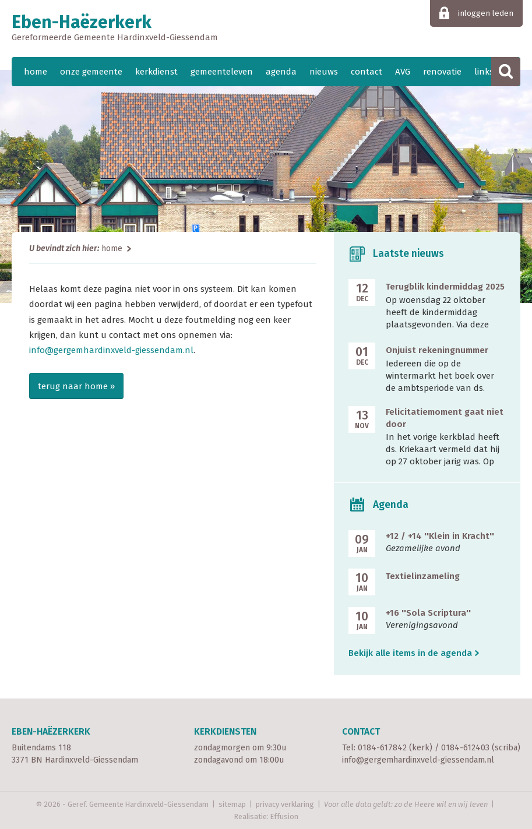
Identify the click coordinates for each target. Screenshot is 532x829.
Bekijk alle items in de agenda (410, 653)
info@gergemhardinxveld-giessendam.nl (111, 350)
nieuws (323, 71)
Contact (361, 731)
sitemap (232, 804)
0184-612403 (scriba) (480, 748)
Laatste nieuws (408, 254)
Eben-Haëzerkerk (266, 28)
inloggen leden (485, 13)
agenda (281, 71)
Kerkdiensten (225, 731)
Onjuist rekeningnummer (437, 350)
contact (366, 71)
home (35, 71)
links (484, 71)
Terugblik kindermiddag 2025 (445, 286)
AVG (402, 71)
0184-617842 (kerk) (395, 748)
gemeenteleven (222, 71)
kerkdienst (156, 71)
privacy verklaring (285, 804)
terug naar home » (76, 386)
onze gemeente (91, 71)
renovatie (442, 71)
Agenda (390, 505)
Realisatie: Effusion (266, 816)
